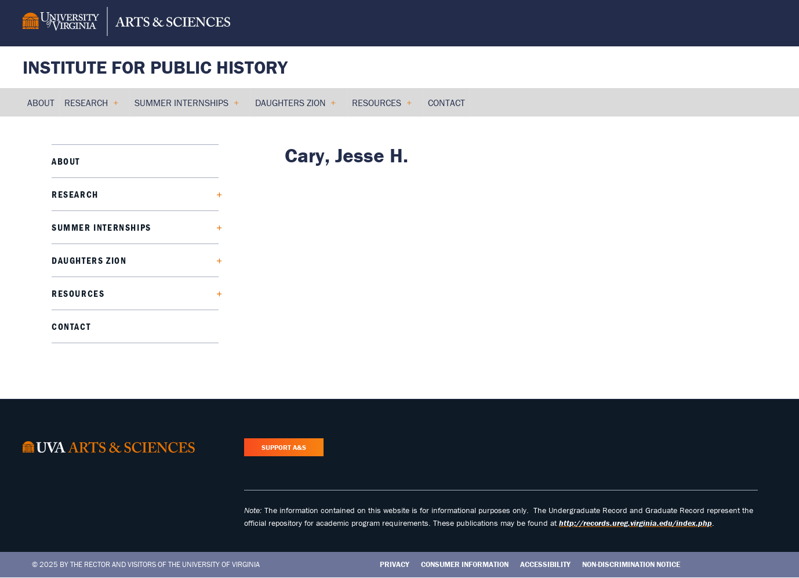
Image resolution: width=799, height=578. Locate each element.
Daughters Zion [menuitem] (295, 107)
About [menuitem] (41, 102)
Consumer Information (465, 564)
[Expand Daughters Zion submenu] (215, 260)
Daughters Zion (89, 260)
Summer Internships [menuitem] (186, 107)
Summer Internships (101, 227)
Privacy (394, 564)
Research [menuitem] (91, 107)
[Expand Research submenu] (215, 194)
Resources (78, 293)
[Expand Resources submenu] (215, 293)
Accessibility (545, 564)
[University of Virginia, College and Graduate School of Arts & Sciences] (126, 23)
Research (75, 194)
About (66, 161)
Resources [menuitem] (381, 107)
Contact (71, 326)
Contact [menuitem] (446, 102)
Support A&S (284, 447)
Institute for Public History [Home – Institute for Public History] (155, 67)
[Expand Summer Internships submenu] (215, 227)
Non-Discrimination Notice (631, 564)
